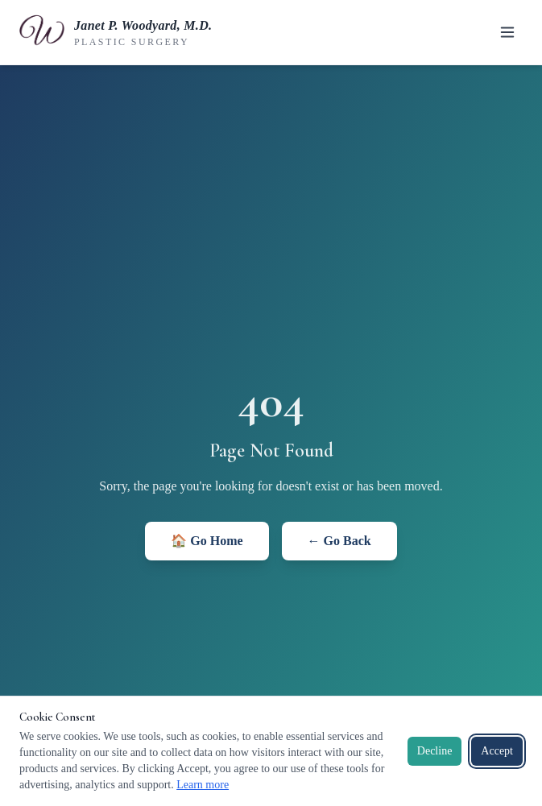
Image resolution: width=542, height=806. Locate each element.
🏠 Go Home (206, 541)
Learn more (202, 785)
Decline (435, 751)
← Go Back (339, 541)
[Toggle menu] (507, 32)
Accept (497, 751)
